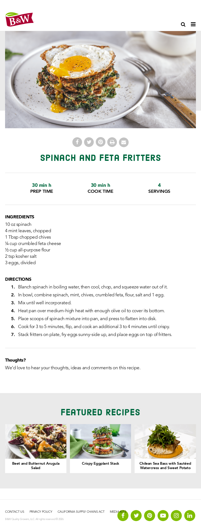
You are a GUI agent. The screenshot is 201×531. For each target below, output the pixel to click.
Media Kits (118, 511)
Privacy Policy (41, 511)
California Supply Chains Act (81, 511)
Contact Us (14, 511)
